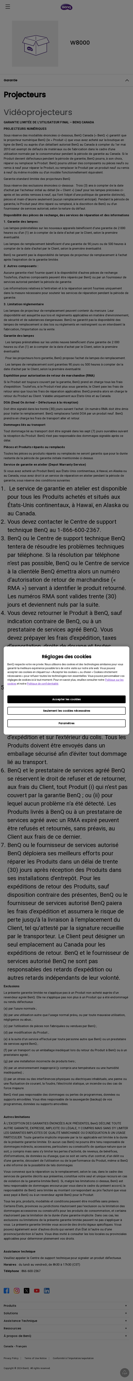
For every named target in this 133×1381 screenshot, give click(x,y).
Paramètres (66, 723)
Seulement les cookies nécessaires (66, 711)
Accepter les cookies (66, 699)
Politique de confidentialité (43, 683)
